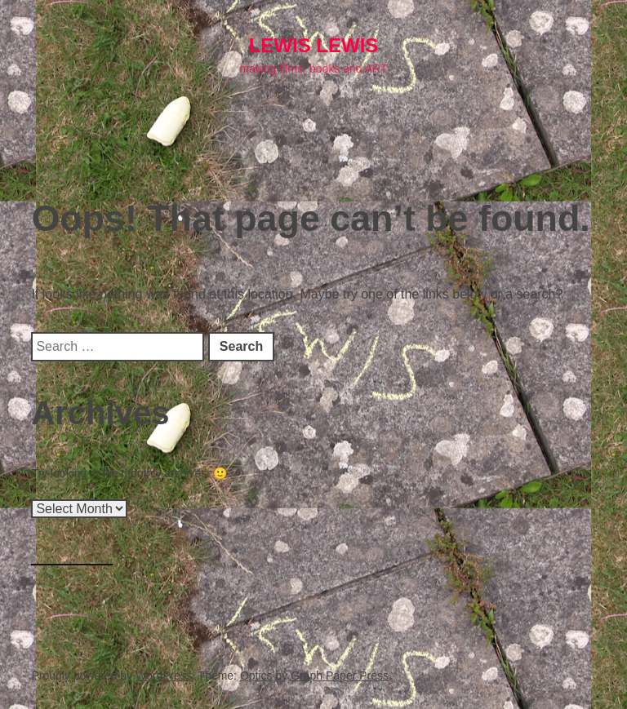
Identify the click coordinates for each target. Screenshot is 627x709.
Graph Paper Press (340, 675)
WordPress (164, 675)
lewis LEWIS (314, 45)
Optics (256, 675)
